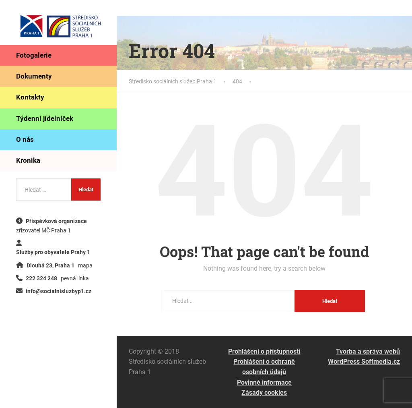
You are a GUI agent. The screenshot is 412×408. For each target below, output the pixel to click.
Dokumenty (34, 76)
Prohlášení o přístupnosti (264, 351)
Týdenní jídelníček (44, 118)
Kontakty (30, 97)
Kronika (28, 160)
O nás (25, 139)
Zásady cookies (264, 392)
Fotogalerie (34, 55)
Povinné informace (264, 382)
